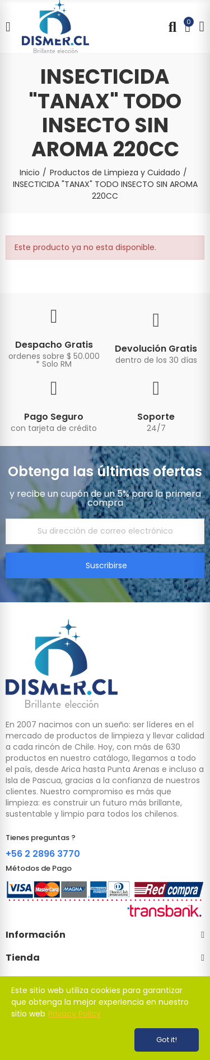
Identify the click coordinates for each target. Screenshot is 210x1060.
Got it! (166, 1039)
